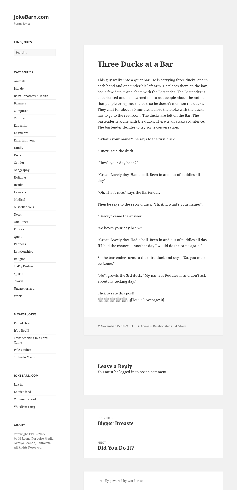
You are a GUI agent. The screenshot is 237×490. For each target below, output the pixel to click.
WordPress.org (24, 407)
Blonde (19, 88)
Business (20, 103)
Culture (19, 118)
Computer (21, 111)
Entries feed (22, 392)
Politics (19, 229)
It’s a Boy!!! (21, 331)
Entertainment (24, 140)
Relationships (23, 251)
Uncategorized (24, 288)
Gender (19, 163)
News (18, 214)
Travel (18, 281)
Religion (20, 259)
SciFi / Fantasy (24, 266)
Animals (19, 81)
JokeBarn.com (31, 16)
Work (18, 296)
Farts (17, 155)
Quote (18, 237)
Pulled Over (22, 323)
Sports (18, 274)
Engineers (21, 133)
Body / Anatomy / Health (31, 96)
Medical (19, 200)
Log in (18, 384)
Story (182, 326)
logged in (126, 371)
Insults (18, 185)
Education (21, 126)
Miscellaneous (24, 207)
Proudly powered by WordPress (120, 481)
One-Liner (21, 222)
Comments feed (25, 399)
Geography (21, 170)
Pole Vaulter (22, 350)
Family (18, 148)
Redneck (20, 244)
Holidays (20, 177)
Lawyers (20, 192)
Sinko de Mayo (24, 357)
